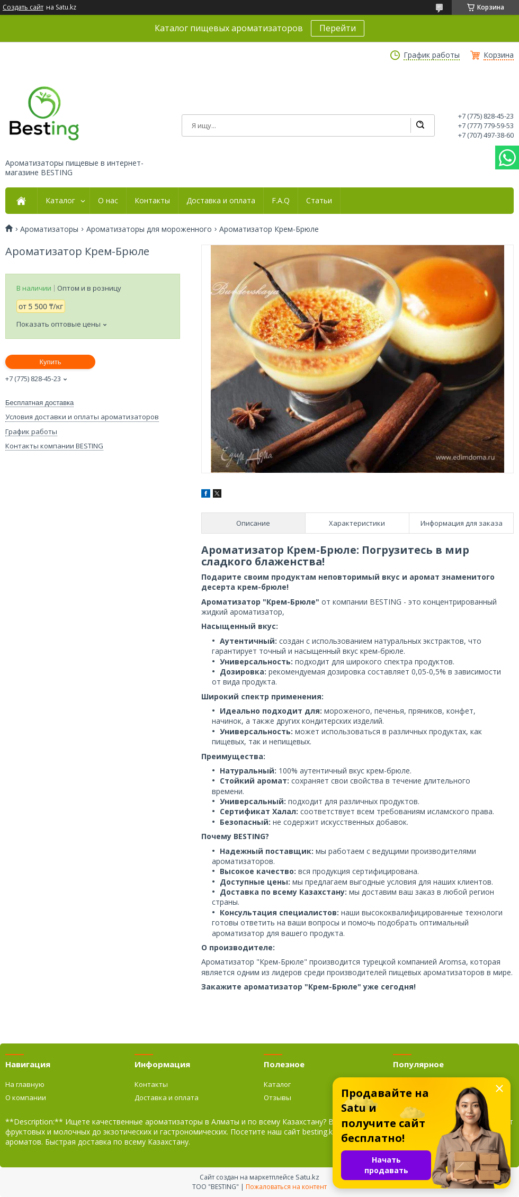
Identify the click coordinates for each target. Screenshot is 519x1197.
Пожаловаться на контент (286, 1186)
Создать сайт (23, 7)
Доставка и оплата (220, 200)
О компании (25, 1097)
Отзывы (277, 1097)
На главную (24, 1084)
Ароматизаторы (49, 229)
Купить (50, 362)
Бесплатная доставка (39, 403)
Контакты (152, 200)
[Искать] (419, 125)
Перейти (337, 28)
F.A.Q (281, 200)
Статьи (319, 200)
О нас (108, 200)
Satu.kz (307, 1177)
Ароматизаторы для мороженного (149, 229)
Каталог (60, 200)
